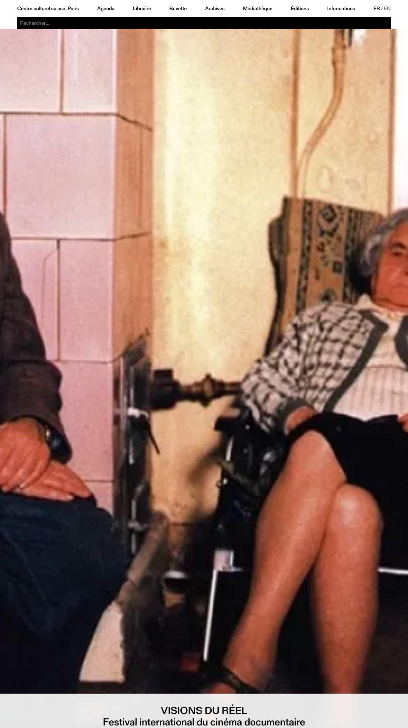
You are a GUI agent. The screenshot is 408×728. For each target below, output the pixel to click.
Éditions (300, 8)
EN (387, 8)
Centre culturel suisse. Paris (48, 8)
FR (376, 8)
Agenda (106, 8)
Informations (341, 8)
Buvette (178, 8)
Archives (214, 8)
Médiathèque (257, 8)
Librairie (142, 8)
